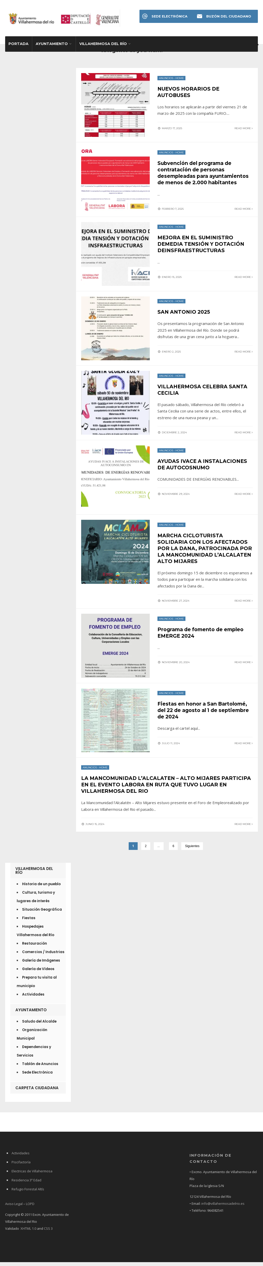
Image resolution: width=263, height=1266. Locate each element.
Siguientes (192, 850)
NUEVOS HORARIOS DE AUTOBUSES (189, 93)
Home (179, 79)
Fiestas (28, 921)
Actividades (33, 998)
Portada (18, 45)
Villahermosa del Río (103, 45)
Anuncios (166, 79)
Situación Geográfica (42, 913)
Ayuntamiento (52, 45)
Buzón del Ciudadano (228, 16)
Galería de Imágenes (41, 964)
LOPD (30, 1207)
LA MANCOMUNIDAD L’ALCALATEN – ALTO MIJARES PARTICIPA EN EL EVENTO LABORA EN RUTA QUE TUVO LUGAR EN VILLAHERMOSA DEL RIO (159, 789)
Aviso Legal (14, 1207)
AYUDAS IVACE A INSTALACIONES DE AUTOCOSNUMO (204, 470)
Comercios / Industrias (43, 955)
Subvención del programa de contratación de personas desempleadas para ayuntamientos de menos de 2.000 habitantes (205, 176)
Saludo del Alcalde (39, 1025)
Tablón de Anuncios (40, 1067)
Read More (243, 128)
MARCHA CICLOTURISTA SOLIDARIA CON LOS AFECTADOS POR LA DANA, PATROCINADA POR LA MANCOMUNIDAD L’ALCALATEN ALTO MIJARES (203, 553)
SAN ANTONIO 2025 (184, 318)
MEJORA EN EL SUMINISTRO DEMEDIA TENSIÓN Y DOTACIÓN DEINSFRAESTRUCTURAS (202, 250)
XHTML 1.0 (28, 1232)
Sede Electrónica (170, 16)
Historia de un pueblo (41, 887)
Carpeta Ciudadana (37, 1091)
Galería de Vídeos (38, 972)
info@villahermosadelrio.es (223, 1207)
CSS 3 (48, 1232)
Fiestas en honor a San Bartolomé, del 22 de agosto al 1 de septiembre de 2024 (204, 714)
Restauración (34, 947)
